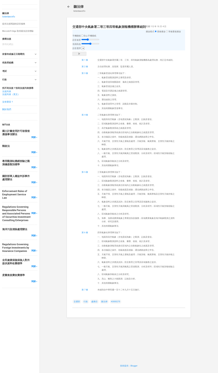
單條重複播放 (174, 31)
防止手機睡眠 (90, 36)
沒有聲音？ (7, 102)
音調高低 (76, 44)
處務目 (94, 301)
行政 (86, 301)
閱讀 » (34, 137)
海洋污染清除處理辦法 (14, 229)
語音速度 (76, 40)
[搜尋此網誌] (19, 44)
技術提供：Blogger (129, 366)
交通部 (77, 301)
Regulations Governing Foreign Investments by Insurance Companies (15, 247)
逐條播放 (161, 31)
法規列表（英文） (11, 94)
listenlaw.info (8, 16)
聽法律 (79, 7)
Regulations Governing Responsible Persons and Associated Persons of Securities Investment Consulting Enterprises (16, 213)
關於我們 (6, 109)
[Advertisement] (129, 339)
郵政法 (6, 146)
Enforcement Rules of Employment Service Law (14, 194)
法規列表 (6, 91)
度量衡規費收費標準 (13, 275)
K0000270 (115, 301)
